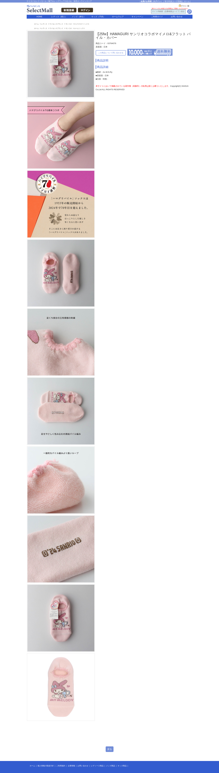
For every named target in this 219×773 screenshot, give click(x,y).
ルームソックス (79, 28)
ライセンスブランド (56, 24)
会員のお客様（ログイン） (151, 1)
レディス (44, 24)
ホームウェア (118, 16)
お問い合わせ (177, 16)
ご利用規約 (60, 766)
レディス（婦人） (59, 16)
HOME (39, 16)
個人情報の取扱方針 (46, 766)
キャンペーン (137, 16)
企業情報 (71, 766)
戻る (109, 749)
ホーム (186, 1)
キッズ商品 (122, 766)
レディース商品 (97, 766)
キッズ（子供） (98, 16)
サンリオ (69, 24)
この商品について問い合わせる (110, 53)
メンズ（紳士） (78, 16)
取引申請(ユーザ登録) (173, 1)
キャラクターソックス (81, 24)
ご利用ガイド (157, 16)
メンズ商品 (110, 766)
